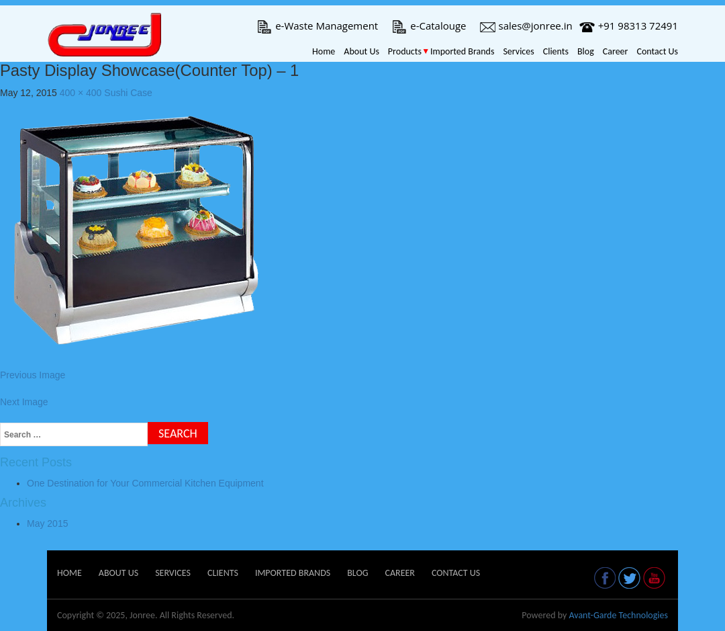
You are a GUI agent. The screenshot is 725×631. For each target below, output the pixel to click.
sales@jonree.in (526, 25)
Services (518, 51)
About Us (361, 51)
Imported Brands (462, 51)
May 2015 (47, 523)
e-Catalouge (428, 25)
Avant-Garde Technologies (618, 615)
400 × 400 (81, 92)
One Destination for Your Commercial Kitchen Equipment (145, 483)
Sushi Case (128, 92)
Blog (585, 51)
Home (323, 51)
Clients (556, 51)
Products (405, 51)
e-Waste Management (317, 25)
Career (615, 51)
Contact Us (657, 51)
